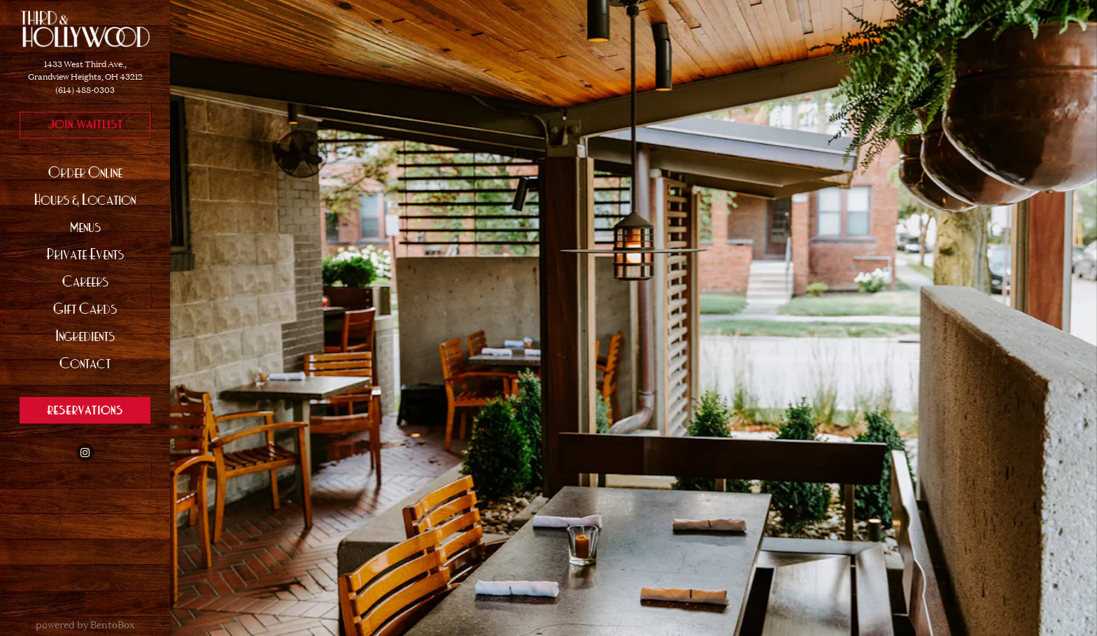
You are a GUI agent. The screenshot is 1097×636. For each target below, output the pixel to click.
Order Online (88, 170)
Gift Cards (88, 306)
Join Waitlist (99, 123)
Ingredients (85, 335)
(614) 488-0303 (85, 90)
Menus (85, 226)
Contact (85, 363)
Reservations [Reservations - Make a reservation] (85, 410)
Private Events (85, 254)
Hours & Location (85, 199)
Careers (88, 279)
